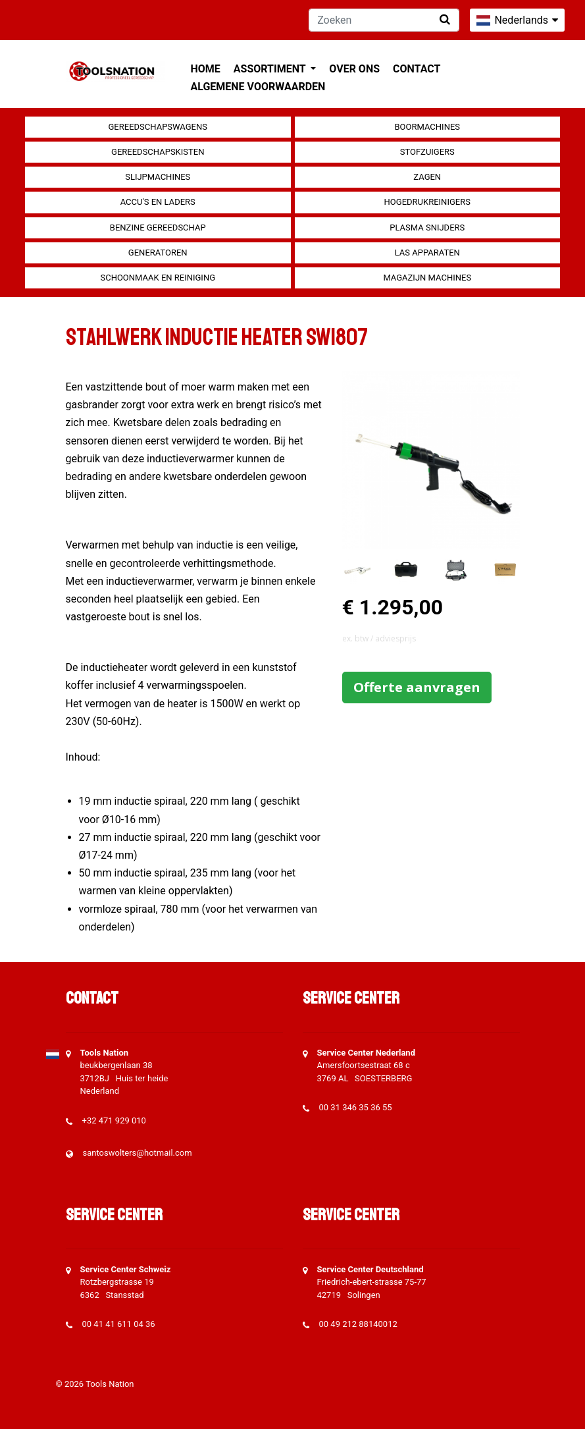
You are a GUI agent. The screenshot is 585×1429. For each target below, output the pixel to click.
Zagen (427, 177)
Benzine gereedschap (158, 227)
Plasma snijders (427, 227)
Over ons (354, 69)
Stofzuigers (427, 152)
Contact (416, 69)
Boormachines (427, 127)
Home (205, 69)
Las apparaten (427, 252)
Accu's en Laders (157, 202)
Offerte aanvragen (416, 687)
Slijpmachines (157, 177)
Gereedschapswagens (158, 127)
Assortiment (271, 69)
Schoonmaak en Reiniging (157, 278)
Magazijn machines (427, 278)
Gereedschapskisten (157, 152)
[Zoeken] (384, 20)
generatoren (158, 252)
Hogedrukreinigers (427, 202)
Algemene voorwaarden (258, 86)
